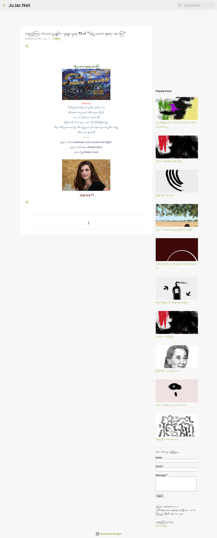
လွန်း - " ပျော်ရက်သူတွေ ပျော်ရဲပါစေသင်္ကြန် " (174, 229)
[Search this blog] (199, 5)
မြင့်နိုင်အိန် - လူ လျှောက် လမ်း (168, 370)
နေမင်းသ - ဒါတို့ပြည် (164, 336)
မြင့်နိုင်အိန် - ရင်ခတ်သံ (165, 195)
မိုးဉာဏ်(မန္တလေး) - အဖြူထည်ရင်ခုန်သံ (171, 302)
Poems (57, 39)
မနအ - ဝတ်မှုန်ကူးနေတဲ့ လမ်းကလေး (171, 405)
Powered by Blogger (109, 533)
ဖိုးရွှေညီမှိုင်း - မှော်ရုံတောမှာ (167, 439)
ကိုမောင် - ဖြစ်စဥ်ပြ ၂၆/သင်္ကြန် (169, 161)
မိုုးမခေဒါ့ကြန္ (161, 525)
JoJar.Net (19, 5)
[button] (27, 46)
